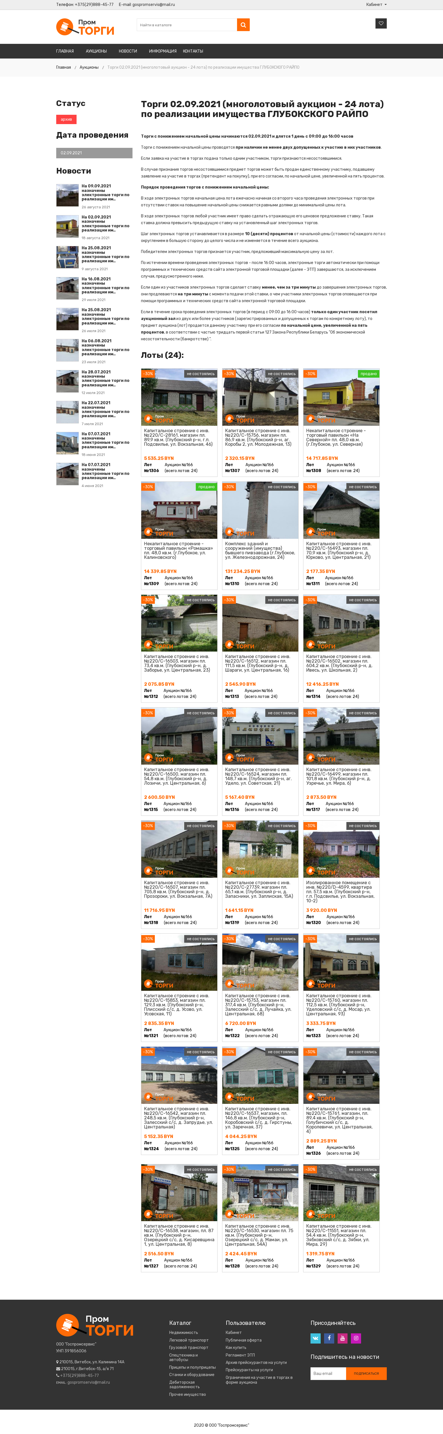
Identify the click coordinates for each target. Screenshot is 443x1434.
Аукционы (96, 51)
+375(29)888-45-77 (94, 4)
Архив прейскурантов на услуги (256, 1363)
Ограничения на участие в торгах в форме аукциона (259, 1380)
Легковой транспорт (189, 1340)
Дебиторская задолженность (184, 1385)
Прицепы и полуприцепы (192, 1367)
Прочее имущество (187, 1394)
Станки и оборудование (191, 1375)
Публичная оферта (244, 1340)
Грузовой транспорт (189, 1348)
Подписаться (366, 1375)
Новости (128, 51)
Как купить (236, 1348)
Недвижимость (183, 1333)
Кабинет (234, 1333)
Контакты (193, 51)
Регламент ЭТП (240, 1355)
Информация (163, 51)
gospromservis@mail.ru (154, 4)
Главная (65, 51)
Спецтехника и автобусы (183, 1357)
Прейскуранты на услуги (249, 1370)
